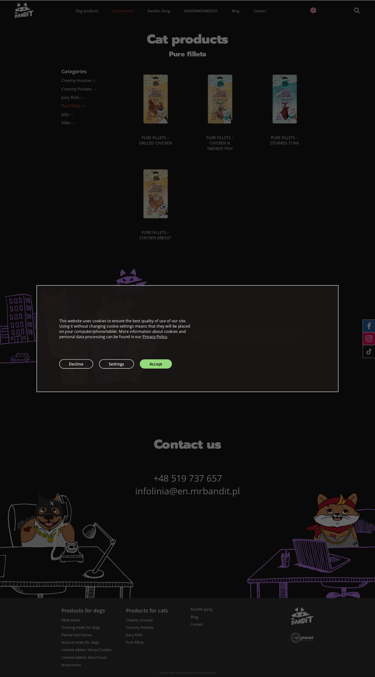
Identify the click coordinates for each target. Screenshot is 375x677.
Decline (76, 363)
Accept (156, 363)
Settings (116, 363)
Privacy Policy (155, 336)
